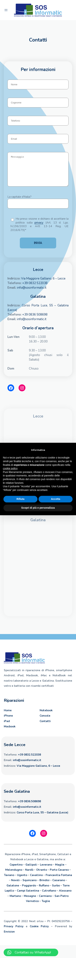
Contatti (45, 726)
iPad (7, 726)
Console (45, 721)
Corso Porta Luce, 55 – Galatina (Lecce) (42, 818)
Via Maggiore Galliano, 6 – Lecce (43, 284)
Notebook (46, 716)
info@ (17, 765)
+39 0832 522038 (34, 288)
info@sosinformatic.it (31, 293)
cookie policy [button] (10, 468)
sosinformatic (30, 765)
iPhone (8, 721)
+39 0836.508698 (29, 807)
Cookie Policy (39, 932)
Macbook (9, 732)
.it (40, 765)
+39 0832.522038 (29, 760)
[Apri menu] (6, 10)
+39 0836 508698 (34, 320)
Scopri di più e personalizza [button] (38, 507)
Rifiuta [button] (21, 498)
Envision (9, 937)
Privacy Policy (14, 932)
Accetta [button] (55, 498)
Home (8, 716)
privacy (39, 228)
